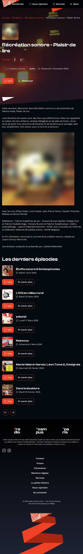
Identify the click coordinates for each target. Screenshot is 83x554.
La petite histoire (41, 483)
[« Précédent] (6, 412)
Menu (74, 4)
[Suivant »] (13, 412)
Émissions (17, 18)
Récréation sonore (34, 18)
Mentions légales (41, 473)
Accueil (5, 18)
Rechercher (16, 4)
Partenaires (41, 468)
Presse (41, 463)
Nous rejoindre (38, 4)
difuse (52, 504)
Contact (41, 458)
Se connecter (41, 492)
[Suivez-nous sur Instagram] (9, 450)
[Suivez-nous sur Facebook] (4, 450)
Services (59, 4)
